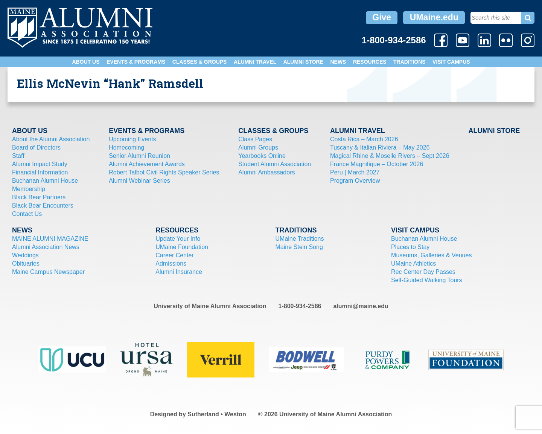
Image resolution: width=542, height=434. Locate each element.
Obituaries (26, 263)
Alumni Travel (255, 62)
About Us (85, 62)
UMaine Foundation (181, 247)
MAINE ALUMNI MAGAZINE (50, 238)
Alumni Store (303, 62)
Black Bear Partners (38, 197)
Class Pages (255, 139)
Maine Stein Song (299, 247)
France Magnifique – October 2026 (376, 164)
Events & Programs (136, 62)
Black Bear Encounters (42, 205)
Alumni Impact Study (39, 164)
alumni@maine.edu (360, 306)
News (338, 62)
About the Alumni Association (51, 139)
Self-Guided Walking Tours (426, 280)
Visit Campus (451, 62)
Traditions (409, 62)
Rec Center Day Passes (423, 272)
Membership (28, 189)
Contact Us (27, 214)
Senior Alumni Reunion (139, 156)
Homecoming (126, 147)
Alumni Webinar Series (139, 180)
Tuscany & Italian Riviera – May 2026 (379, 147)
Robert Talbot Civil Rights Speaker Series (164, 172)
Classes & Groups (199, 62)
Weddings (25, 255)
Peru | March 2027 (354, 172)
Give (381, 17)
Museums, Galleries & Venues (431, 255)
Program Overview (355, 180)
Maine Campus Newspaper (48, 272)
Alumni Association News (45, 247)
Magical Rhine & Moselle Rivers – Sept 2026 (389, 156)
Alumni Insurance (178, 272)
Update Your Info (177, 238)
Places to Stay (410, 247)
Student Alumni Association (274, 164)
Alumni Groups (258, 147)
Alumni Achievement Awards (147, 164)
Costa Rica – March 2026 (364, 139)
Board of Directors (36, 147)
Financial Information (40, 172)
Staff (18, 156)
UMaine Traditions (300, 238)
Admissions (170, 263)
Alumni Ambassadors (266, 172)
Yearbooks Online (262, 156)
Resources (370, 62)
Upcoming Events (132, 139)
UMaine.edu (434, 17)
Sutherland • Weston (216, 414)
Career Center (174, 255)
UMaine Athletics (413, 263)
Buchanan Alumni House (45, 180)
